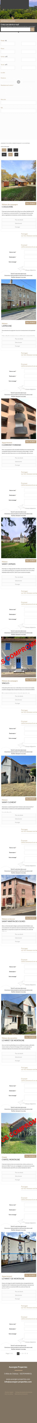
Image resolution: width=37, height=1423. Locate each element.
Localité (3, 72)
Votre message (12, 262)
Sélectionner (18, 223)
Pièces (2, 48)
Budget (3, 40)
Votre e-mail (12, 252)
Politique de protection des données (23, 1392)
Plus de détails (19, 220)
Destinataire (12, 257)
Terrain (4, 64)
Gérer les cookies (9, 1394)
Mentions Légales (9, 1392)
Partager (17, 227)
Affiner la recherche (29, 4)
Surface (4, 56)
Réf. (2, 107)
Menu (34, 4)
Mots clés (3, 99)
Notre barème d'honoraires (21, 1394)
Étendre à (3, 78)
